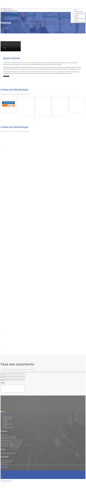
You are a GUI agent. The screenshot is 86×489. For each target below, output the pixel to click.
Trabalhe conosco (7, 424)
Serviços (5, 422)
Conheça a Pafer (7, 417)
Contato (5, 425)
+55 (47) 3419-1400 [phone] (76, 4)
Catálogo (5, 420)
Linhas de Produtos (8, 418)
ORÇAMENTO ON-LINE (6, 8)
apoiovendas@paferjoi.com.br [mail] (78, 5)
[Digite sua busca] (10, 11)
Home (4, 415)
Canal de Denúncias (8, 427)
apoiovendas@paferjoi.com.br (8, 453)
